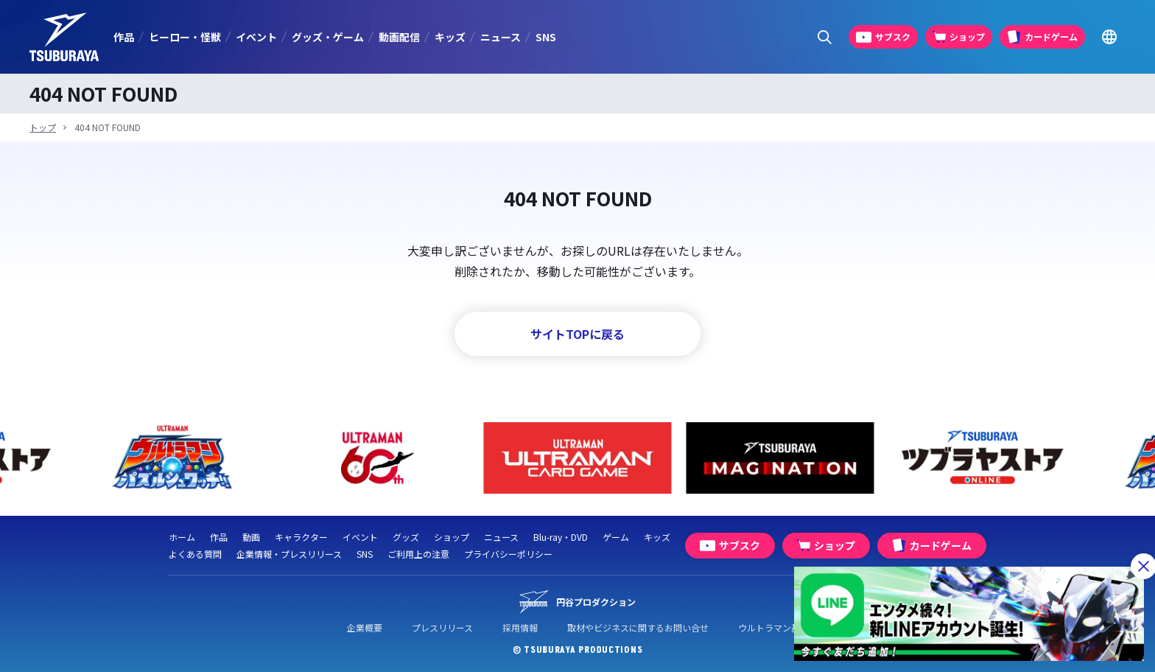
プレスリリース (442, 627)
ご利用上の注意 (418, 553)
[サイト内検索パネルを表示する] (824, 37)
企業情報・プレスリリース (289, 553)
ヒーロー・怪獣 (185, 36)
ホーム (182, 537)
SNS (546, 36)
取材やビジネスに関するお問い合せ (638, 627)
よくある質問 (195, 553)
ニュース (500, 36)
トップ (42, 127)
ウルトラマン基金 (773, 627)
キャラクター (301, 537)
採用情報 (520, 627)
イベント (256, 36)
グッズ (406, 537)
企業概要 (364, 627)
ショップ (451, 537)
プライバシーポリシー (508, 553)
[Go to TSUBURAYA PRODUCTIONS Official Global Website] (1109, 37)
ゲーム (616, 537)
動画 (251, 537)
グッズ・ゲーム (328, 36)
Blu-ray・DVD (560, 537)
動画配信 (399, 36)
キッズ (450, 36)
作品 (123, 36)
